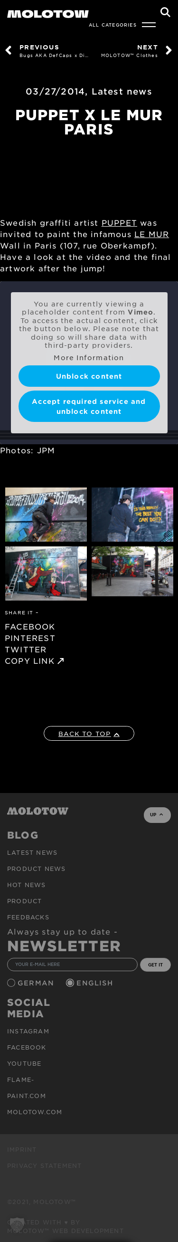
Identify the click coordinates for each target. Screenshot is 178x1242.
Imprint (22, 1149)
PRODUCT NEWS (36, 868)
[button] (17, 1225)
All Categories (113, 25)
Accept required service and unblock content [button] (89, 406)
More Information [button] (89, 357)
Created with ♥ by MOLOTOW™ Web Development (65, 1226)
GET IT (155, 964)
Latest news (122, 91)
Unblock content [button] (89, 376)
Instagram (28, 1031)
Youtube (24, 1063)
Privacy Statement (44, 1165)
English (95, 983)
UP (156, 814)
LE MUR (151, 234)
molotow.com (34, 1112)
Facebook (27, 1047)
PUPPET (119, 222)
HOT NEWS (26, 885)
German (37, 983)
